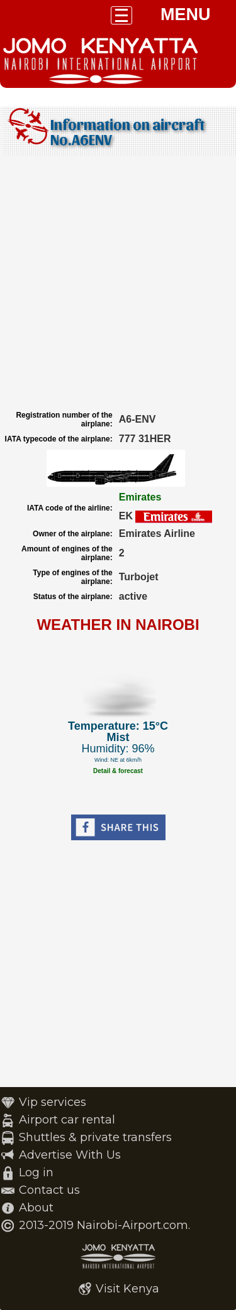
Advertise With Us (70, 1155)
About (36, 1208)
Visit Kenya (127, 1289)
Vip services (52, 1102)
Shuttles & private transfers (95, 1137)
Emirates (140, 497)
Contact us (49, 1190)
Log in (36, 1172)
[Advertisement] (118, 283)
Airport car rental (67, 1120)
